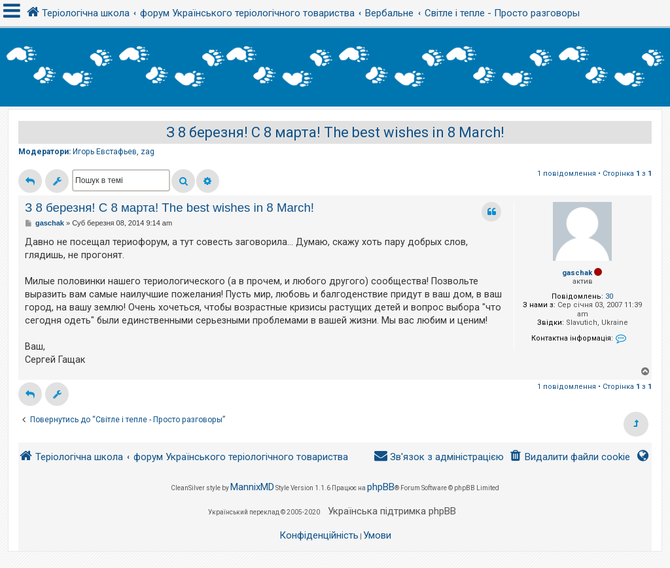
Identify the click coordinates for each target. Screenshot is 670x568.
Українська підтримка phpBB (392, 511)
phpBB (381, 487)
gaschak (577, 273)
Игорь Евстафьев (105, 151)
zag (147, 151)
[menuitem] (569, 457)
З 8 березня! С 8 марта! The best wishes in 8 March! (335, 132)
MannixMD (252, 487)
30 (609, 296)
